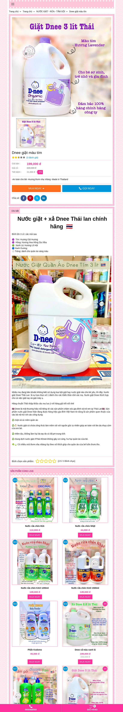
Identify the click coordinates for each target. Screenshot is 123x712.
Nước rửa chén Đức (34, 526)
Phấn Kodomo (35, 650)
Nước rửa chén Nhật (85, 526)
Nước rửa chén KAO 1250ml (35, 588)
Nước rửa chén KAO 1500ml (85, 588)
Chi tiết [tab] (15, 211)
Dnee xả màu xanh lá (85, 650)
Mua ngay (34, 535)
